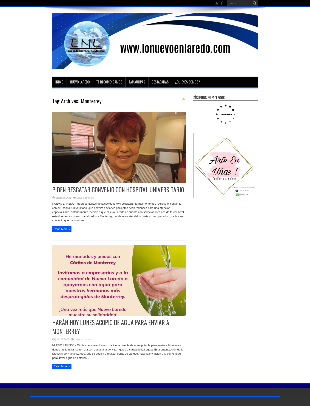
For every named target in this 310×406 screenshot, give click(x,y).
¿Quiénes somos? (187, 82)
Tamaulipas (137, 82)
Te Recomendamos (109, 82)
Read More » (62, 229)
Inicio (59, 82)
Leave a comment (85, 198)
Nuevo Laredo (80, 82)
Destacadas (160, 82)
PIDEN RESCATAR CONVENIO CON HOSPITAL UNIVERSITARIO (118, 189)
